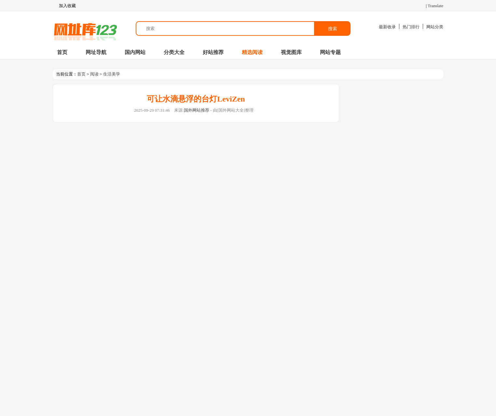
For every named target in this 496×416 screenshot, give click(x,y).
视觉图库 (291, 52)
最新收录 (387, 26)
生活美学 (111, 74)
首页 (62, 52)
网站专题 (330, 52)
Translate (435, 5)
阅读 (94, 74)
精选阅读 (252, 52)
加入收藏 (64, 5)
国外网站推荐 (196, 110)
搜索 (332, 28)
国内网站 (135, 52)
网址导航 (96, 52)
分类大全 (174, 52)
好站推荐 (213, 52)
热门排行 (411, 26)
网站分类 (434, 26)
